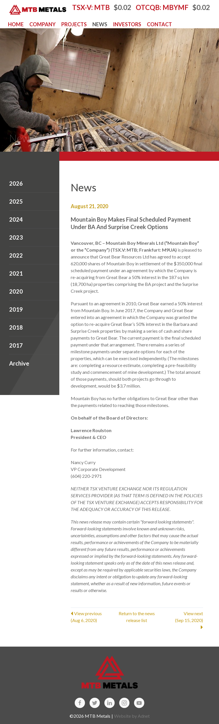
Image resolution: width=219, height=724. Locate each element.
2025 (16, 201)
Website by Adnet (132, 716)
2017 (16, 345)
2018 (16, 327)
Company (42, 24)
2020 (16, 291)
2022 (16, 255)
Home (16, 24)
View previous (93, 617)
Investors (127, 24)
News (99, 24)
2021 (16, 273)
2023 (16, 237)
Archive (19, 363)
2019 (16, 309)
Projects (74, 24)
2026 (16, 183)
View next (181, 620)
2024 (16, 219)
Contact (159, 24)
